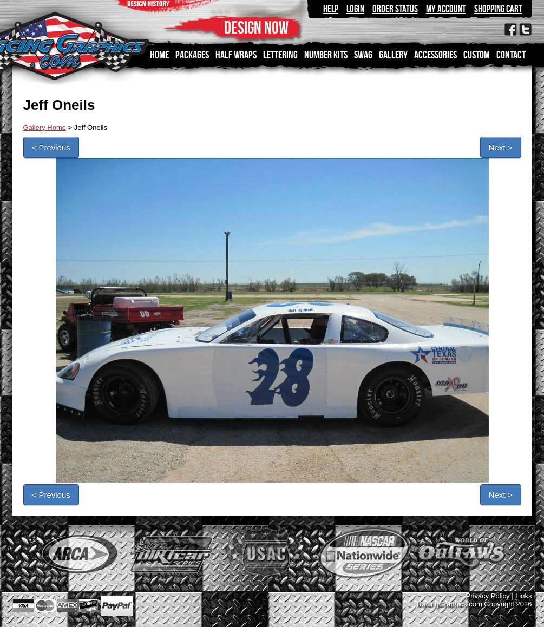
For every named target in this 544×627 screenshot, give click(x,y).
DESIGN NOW (256, 27)
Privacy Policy (488, 596)
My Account (446, 9)
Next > (501, 147)
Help (330, 9)
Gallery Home (44, 127)
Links (523, 596)
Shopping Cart (498, 9)
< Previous (51, 147)
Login (355, 9)
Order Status (395, 9)
